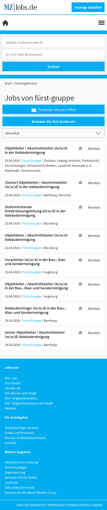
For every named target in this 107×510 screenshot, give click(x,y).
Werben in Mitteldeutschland (25, 438)
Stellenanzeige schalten (22, 428)
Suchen (53, 66)
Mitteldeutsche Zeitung (21, 462)
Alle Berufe (12, 388)
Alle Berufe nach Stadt (20, 393)
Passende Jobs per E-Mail (54, 109)
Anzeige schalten (88, 7)
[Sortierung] (49, 133)
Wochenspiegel (15, 467)
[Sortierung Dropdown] (99, 133)
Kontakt (10, 443)
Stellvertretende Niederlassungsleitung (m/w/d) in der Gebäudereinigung (35, 211)
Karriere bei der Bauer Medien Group (30, 492)
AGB (20, 505)
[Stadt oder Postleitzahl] (53, 54)
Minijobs (11, 408)
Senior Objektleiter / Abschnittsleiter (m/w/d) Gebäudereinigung (35, 334)
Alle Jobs (11, 378)
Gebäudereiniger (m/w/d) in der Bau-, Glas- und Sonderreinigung (35, 310)
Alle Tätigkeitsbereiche (21, 398)
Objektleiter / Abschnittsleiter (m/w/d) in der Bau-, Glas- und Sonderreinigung (36, 286)
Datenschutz (35, 505)
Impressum (56, 505)
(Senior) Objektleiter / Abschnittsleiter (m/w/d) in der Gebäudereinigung (36, 184)
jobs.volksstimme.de (19, 487)
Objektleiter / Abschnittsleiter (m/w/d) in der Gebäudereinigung (36, 150)
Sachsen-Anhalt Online (21, 477)
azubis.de (11, 482)
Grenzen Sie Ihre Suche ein (53, 121)
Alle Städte (12, 383)
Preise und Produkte (19, 433)
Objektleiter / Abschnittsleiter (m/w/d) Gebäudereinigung (36, 237)
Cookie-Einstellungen (84, 505)
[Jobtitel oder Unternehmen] (53, 42)
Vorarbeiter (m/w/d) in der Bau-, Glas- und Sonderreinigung (35, 261)
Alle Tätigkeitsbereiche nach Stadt (29, 403)
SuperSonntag (15, 472)
